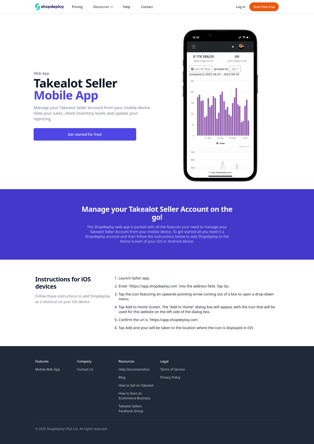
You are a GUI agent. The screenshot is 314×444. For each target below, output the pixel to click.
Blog (122, 377)
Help (126, 7)
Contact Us (85, 369)
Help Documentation (134, 369)
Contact (147, 7)
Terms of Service (172, 369)
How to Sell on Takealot (136, 385)
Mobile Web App (47, 369)
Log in (241, 7)
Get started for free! (85, 134)
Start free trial (264, 7)
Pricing (77, 7)
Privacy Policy (170, 377)
